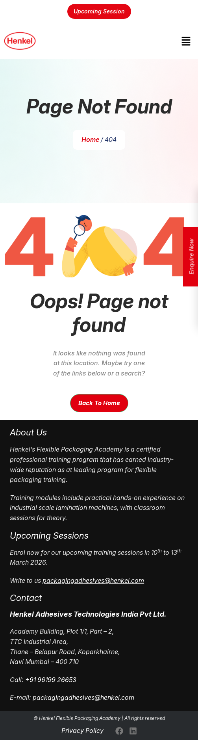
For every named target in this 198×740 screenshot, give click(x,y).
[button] (186, 41)
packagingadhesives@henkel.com (83, 697)
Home (90, 139)
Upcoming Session (99, 11)
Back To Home (99, 403)
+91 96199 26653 (50, 680)
